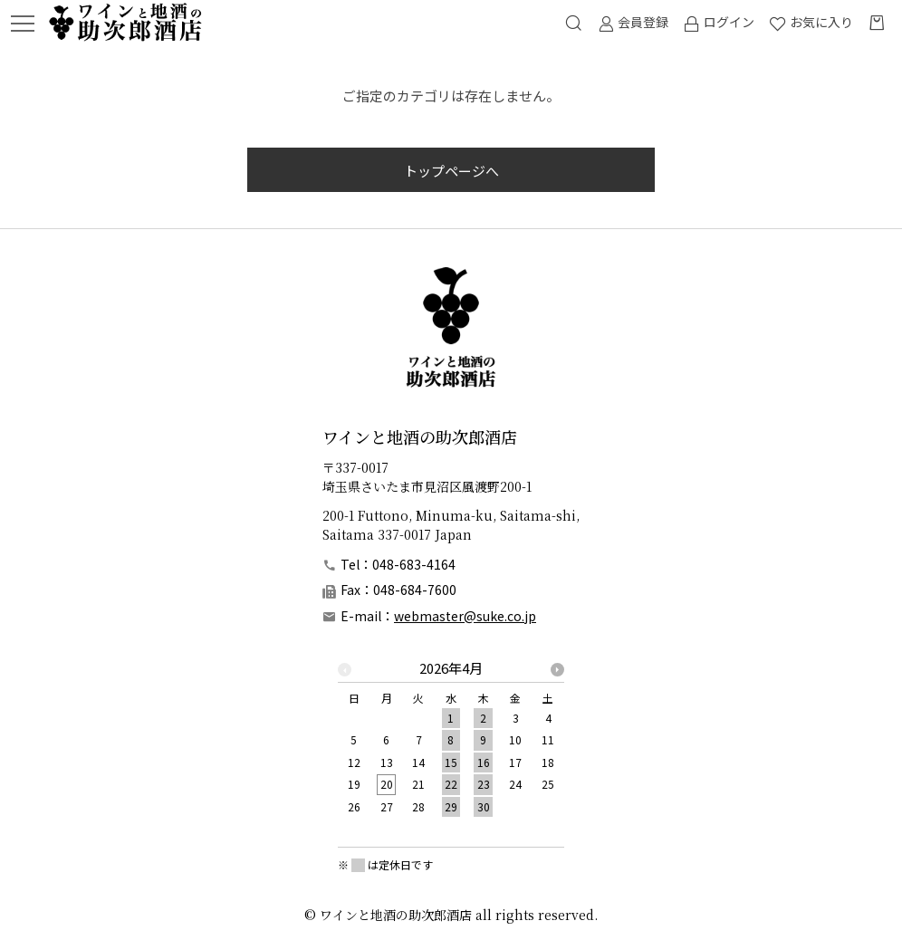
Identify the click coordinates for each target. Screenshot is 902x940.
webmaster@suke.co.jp (465, 616)
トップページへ (451, 170)
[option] (451, 742)
